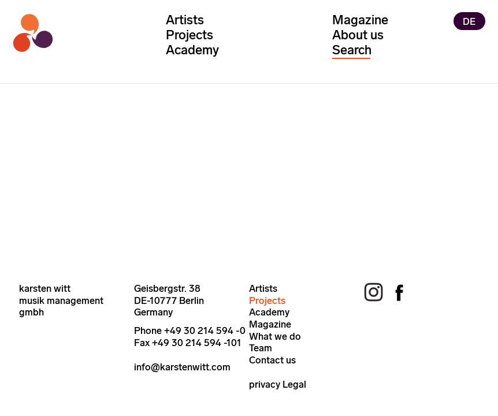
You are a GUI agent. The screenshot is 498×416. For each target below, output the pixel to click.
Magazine (360, 20)
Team (260, 348)
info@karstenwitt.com (182, 367)
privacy (264, 384)
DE (469, 21)
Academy (192, 50)
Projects (189, 35)
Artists (185, 20)
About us (358, 35)
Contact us (272, 360)
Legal (294, 384)
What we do (275, 336)
